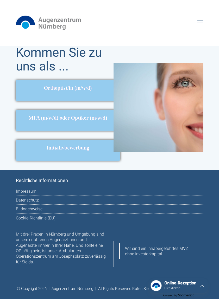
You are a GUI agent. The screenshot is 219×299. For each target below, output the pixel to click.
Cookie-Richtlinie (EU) (35, 218)
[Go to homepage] (48, 23)
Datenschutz (27, 200)
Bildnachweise (29, 208)
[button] (200, 23)
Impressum (26, 191)
